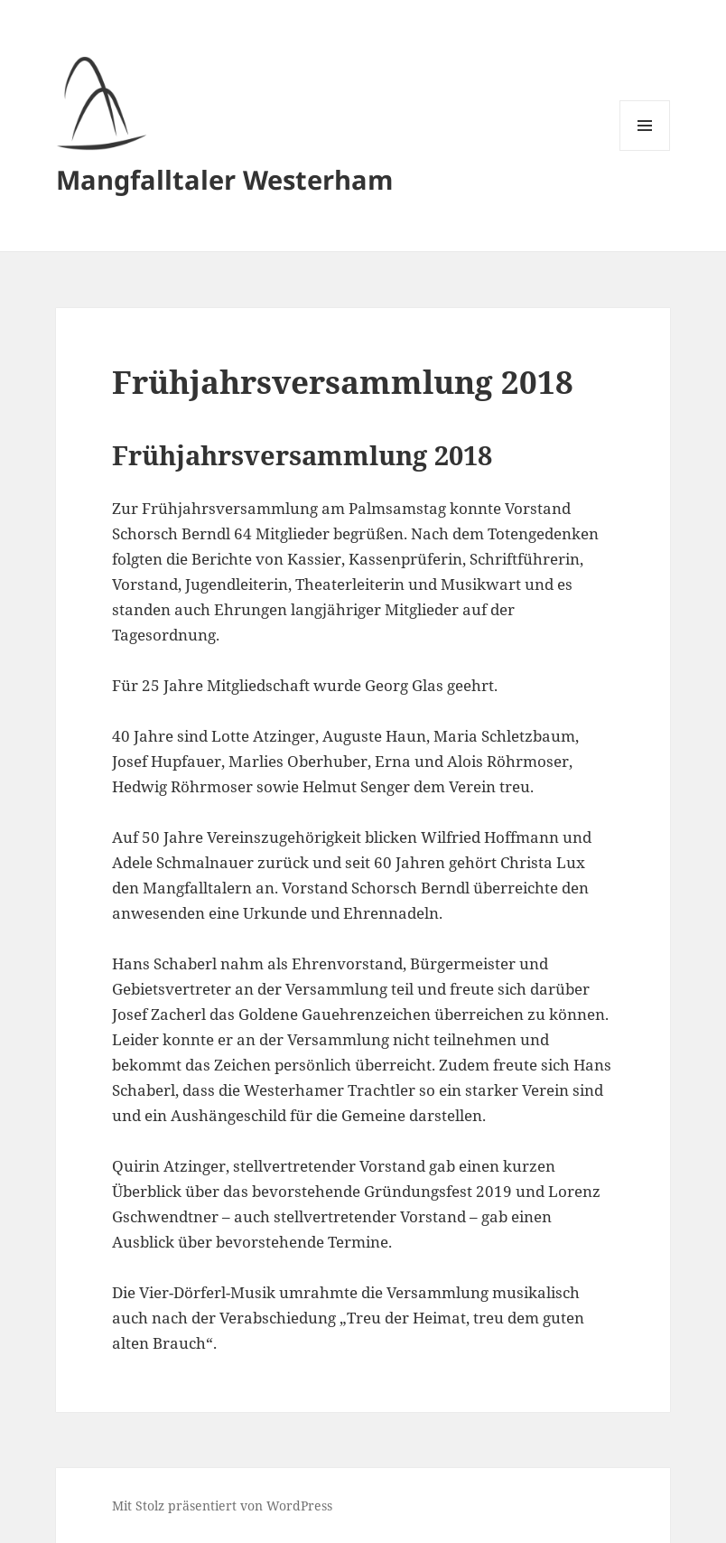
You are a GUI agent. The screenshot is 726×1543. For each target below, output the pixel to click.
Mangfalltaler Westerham (224, 179)
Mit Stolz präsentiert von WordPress (222, 1505)
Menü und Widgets (645, 150)
